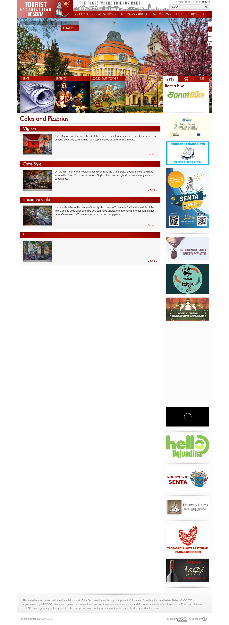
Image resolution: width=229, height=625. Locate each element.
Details (70, 28)
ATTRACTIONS (107, 14)
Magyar (196, 2)
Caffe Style (32, 164)
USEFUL (181, 14)
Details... (152, 154)
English (206, 2)
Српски (179, 2)
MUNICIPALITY (84, 14)
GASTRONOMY (161, 14)
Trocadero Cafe (36, 199)
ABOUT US (197, 14)
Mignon (29, 128)
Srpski (188, 2)
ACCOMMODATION (134, 14)
